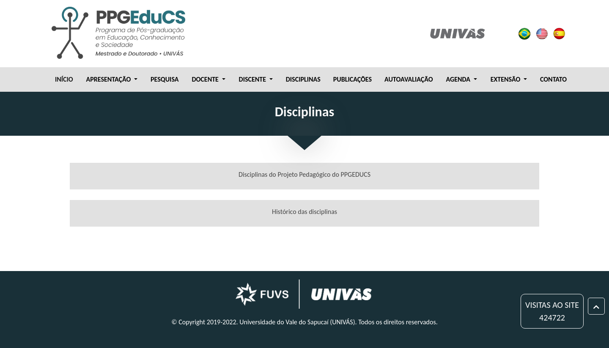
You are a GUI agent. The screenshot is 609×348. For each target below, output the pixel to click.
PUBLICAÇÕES (352, 79)
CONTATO (553, 79)
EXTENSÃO (506, 79)
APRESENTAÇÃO (109, 79)
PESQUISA (164, 79)
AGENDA (459, 79)
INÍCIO (64, 79)
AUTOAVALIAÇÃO (408, 79)
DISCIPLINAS (303, 79)
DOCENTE (206, 79)
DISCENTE (253, 79)
